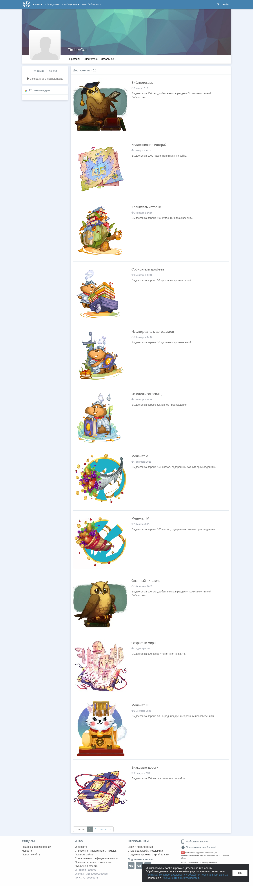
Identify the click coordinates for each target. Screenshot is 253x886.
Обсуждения (52, 4)
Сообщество (70, 4)
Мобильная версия (194, 841)
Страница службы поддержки (145, 850)
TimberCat (77, 49)
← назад (80, 829)
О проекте (81, 846)
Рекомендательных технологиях (181, 877)
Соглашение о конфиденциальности (96, 858)
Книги (37, 4)
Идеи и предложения (140, 846)
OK (240, 873)
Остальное (109, 59)
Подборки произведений (36, 846)
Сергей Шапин (160, 854)
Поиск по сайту (31, 854)
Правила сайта (84, 854)
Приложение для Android (198, 847)
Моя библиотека (91, 4)
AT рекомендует (39, 90)
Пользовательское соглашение (93, 862)
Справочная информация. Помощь (96, 850)
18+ (182, 853)
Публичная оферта (86, 866)
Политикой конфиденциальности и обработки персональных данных (187, 874)
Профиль (74, 59)
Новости (27, 850)
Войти (226, 4)
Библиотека (91, 59)
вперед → (106, 829)
